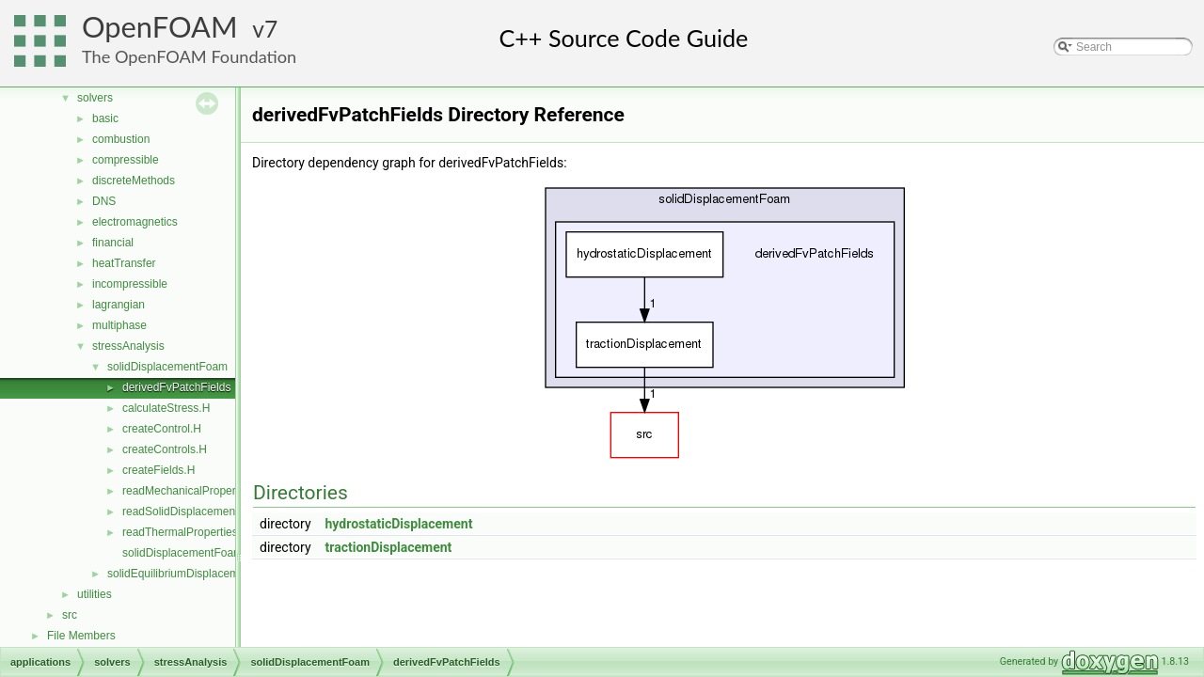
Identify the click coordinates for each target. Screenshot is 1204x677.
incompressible (129, 284)
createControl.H (161, 428)
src (69, 615)
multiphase (119, 325)
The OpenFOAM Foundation (189, 56)
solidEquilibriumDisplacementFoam (195, 573)
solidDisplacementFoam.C (188, 552)
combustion (121, 139)
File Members (81, 635)
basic (105, 118)
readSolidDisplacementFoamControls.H (221, 511)
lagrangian (118, 304)
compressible (125, 159)
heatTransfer (124, 263)
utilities (94, 594)
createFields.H (158, 470)
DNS (104, 201)
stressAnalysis (128, 346)
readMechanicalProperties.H (193, 490)
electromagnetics (135, 221)
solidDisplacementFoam (167, 366)
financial (113, 242)
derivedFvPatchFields (176, 387)
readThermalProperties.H (185, 532)
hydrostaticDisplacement (399, 523)
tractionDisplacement (388, 547)
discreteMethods (133, 180)
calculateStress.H (166, 408)
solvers (95, 97)
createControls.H (164, 449)
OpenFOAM (160, 26)
